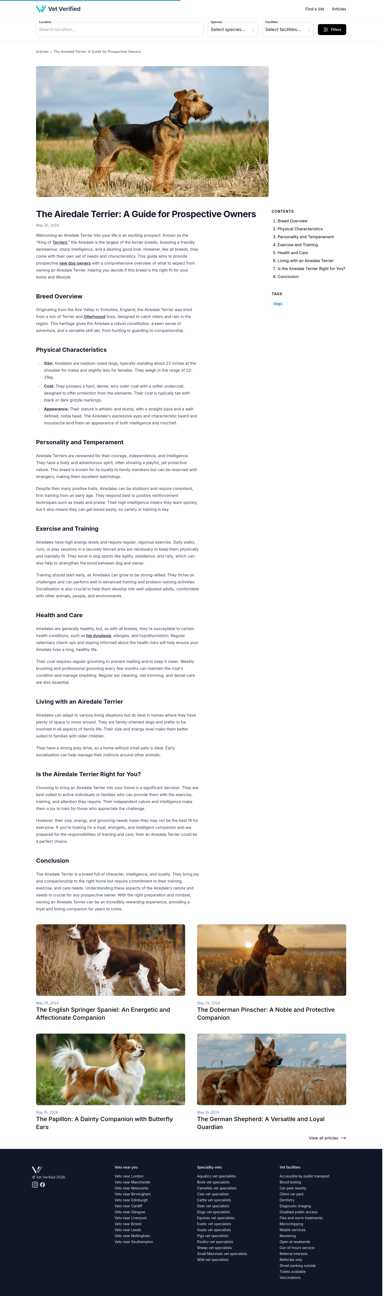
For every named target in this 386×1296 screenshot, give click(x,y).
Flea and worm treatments (301, 1218)
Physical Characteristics (300, 228)
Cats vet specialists (213, 1194)
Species (216, 22)
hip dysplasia (98, 635)
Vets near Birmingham (133, 1194)
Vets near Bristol (128, 1224)
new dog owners (75, 263)
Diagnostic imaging (295, 1206)
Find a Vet (314, 8)
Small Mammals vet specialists (222, 1254)
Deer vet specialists (213, 1206)
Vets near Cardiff (128, 1206)
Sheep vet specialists (214, 1248)
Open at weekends (295, 1242)
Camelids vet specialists (217, 1188)
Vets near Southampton (134, 1242)
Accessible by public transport (305, 1176)
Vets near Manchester (133, 1182)
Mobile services (292, 1230)
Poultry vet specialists (215, 1242)
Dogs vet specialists (213, 1212)
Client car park (292, 1194)
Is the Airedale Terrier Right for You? (311, 268)
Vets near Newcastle (131, 1188)
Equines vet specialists (215, 1218)
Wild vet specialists (213, 1259)
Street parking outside (298, 1265)
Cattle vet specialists (214, 1200)
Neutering (288, 1236)
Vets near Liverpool (130, 1218)
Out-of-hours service (297, 1248)
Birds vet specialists (213, 1182)
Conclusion (288, 276)
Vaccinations (290, 1277)
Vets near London (129, 1176)
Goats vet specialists (214, 1230)
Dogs (278, 304)
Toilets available (293, 1271)
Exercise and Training (298, 244)
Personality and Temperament (306, 236)
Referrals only (291, 1259)
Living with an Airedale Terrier (306, 260)
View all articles (327, 1138)
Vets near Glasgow (130, 1212)
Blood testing (290, 1182)
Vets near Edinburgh (131, 1200)
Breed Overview (293, 220)
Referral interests (294, 1254)
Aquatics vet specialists (216, 1176)
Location (45, 22)
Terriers (59, 242)
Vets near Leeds (128, 1230)
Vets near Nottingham (132, 1236)
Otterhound (94, 316)
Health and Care (293, 252)
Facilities (271, 22)
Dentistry (287, 1200)
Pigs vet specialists (212, 1236)
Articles (339, 8)
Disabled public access (298, 1212)
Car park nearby (293, 1188)
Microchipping (291, 1224)
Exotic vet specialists (214, 1224)
